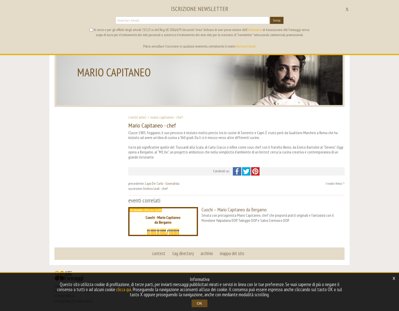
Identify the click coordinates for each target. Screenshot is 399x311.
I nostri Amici (137, 117)
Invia (276, 20)
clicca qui (123, 289)
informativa (255, 29)
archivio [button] (207, 253)
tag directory (183, 253)
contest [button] (159, 253)
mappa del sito (232, 253)
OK (199, 303)
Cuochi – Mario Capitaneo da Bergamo (234, 209)
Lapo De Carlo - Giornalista (162, 183)
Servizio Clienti (246, 46)
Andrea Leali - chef (155, 188)
